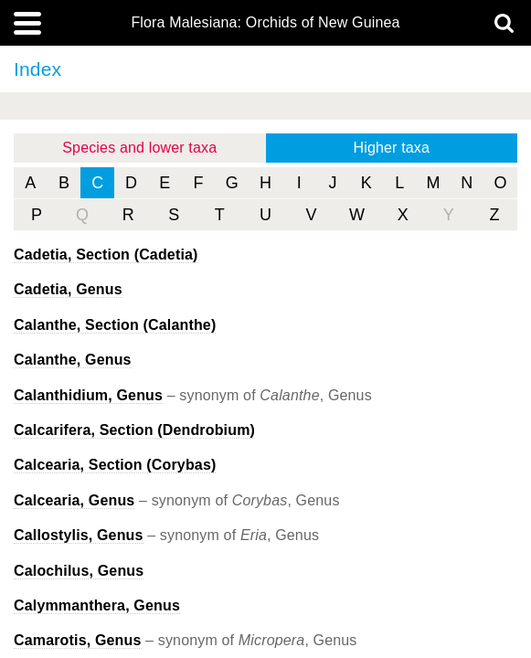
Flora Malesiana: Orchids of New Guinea (265, 23)
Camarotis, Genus (78, 640)
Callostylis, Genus (78, 535)
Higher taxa (391, 147)
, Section (106, 254)
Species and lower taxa (139, 147)
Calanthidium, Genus (88, 395)
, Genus (68, 289)
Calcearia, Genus (74, 500)
